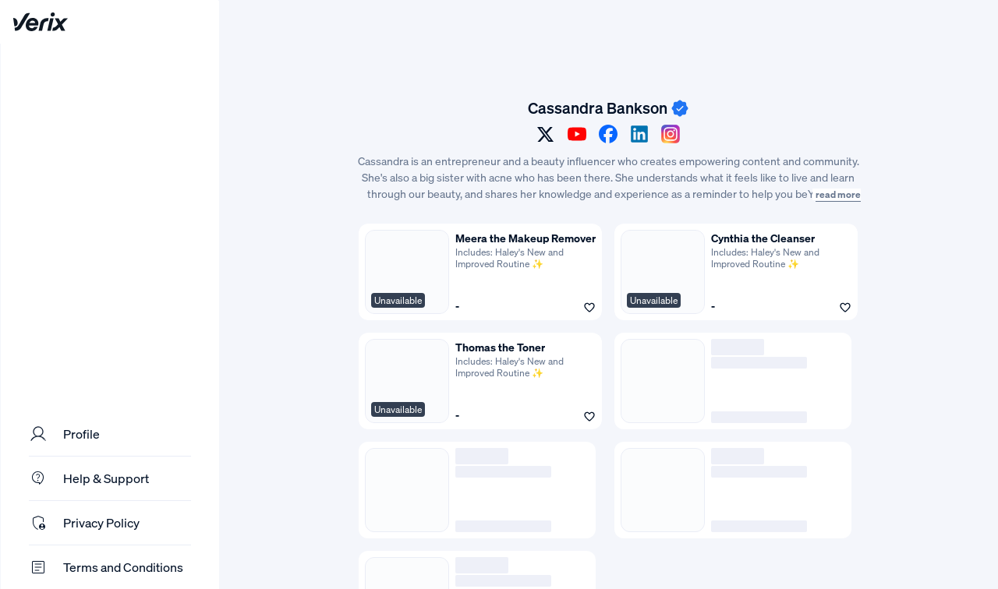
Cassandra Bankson (597, 107)
